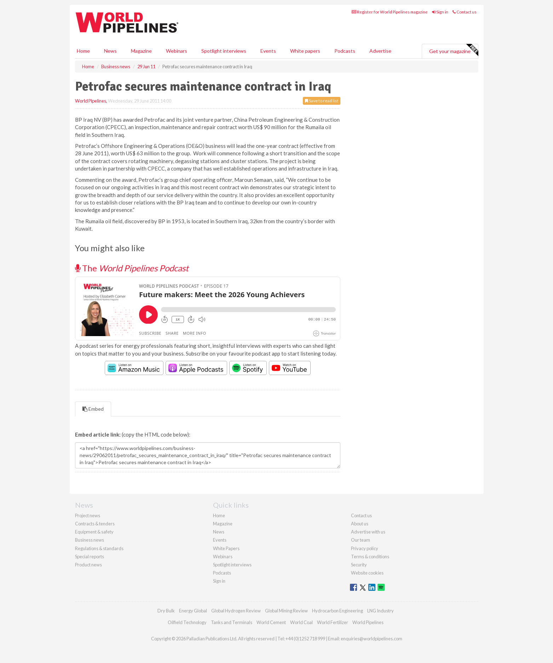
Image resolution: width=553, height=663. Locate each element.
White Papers (226, 548)
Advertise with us (368, 532)
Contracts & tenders (95, 523)
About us (359, 523)
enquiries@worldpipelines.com (371, 638)
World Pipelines (90, 101)
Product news (88, 564)
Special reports (89, 556)
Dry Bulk (166, 610)
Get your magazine (453, 50)
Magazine (141, 51)
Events (268, 51)
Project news (87, 515)
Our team (360, 540)
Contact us (465, 12)
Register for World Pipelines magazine (390, 12)
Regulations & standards (99, 548)
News (218, 532)
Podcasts (344, 51)
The (132, 268)
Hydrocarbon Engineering (337, 610)
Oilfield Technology (187, 622)
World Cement (271, 622)
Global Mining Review (286, 610)
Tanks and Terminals (231, 622)
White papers (305, 51)
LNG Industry (380, 610)
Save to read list (321, 100)
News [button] (110, 51)
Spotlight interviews (223, 51)
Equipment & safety (94, 532)
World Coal (301, 622)
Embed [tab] (93, 409)
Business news (89, 540)
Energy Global (193, 610)
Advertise (380, 51)
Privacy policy (364, 548)
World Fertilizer (332, 622)
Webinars (176, 51)
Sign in (440, 12)
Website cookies (367, 573)
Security (359, 564)
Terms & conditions (370, 556)
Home (83, 51)
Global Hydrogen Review (236, 610)
